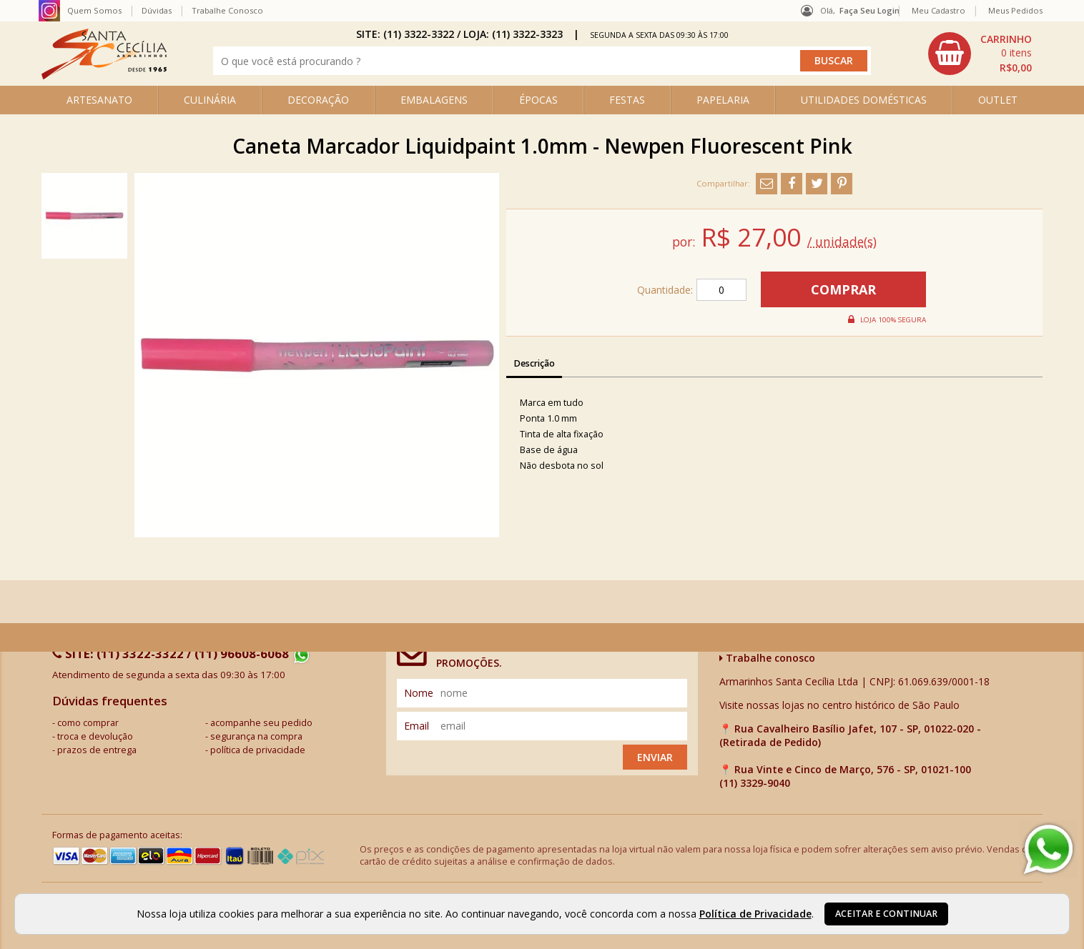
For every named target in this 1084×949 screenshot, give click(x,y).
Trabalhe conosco (767, 658)
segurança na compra (256, 736)
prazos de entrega (97, 750)
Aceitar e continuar (886, 914)
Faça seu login (869, 10)
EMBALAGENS (434, 99)
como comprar (88, 723)
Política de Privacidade (755, 913)
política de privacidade (257, 750)
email (416, 725)
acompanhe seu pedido (261, 723)
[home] (104, 75)
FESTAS (627, 99)
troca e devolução (95, 736)
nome (418, 693)
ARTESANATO (99, 99)
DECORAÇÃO (318, 99)
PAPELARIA (722, 99)
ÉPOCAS (538, 99)
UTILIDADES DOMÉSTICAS (864, 99)
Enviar (655, 757)
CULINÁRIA (210, 99)
